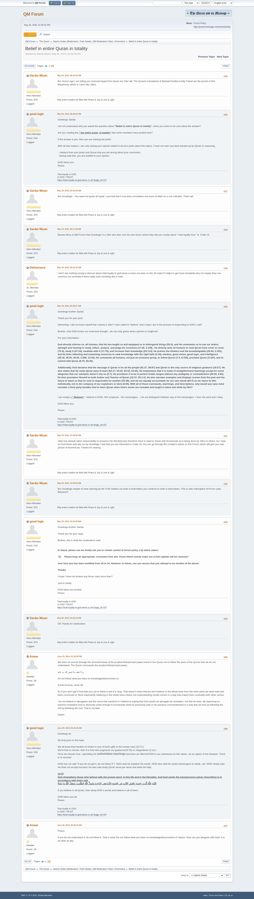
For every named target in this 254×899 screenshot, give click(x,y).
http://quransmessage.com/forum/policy (212, 27)
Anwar (34, 656)
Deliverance (38, 267)
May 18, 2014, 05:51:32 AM (69, 267)
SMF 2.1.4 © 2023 (29, 895)
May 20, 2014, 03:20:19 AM (69, 618)
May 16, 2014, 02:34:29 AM (69, 191)
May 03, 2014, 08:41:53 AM (69, 75)
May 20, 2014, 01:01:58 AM (69, 521)
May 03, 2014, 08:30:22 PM (69, 114)
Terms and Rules (216, 895)
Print (226, 66)
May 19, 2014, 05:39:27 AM (69, 306)
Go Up (28, 862)
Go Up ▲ (229, 895)
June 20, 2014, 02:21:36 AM (69, 728)
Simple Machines (45, 895)
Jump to (184, 875)
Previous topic (206, 56)
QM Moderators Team (103, 41)
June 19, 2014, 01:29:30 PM (69, 656)
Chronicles (119, 41)
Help (205, 895)
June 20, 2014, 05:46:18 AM (69, 825)
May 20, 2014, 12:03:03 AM (69, 483)
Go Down (29, 66)
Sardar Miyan (38, 75)
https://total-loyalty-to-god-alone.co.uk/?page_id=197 (82, 180)
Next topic (223, 56)
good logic (37, 113)
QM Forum (33, 14)
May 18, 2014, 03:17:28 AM (69, 229)
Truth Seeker (85, 41)
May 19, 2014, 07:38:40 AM (69, 435)
